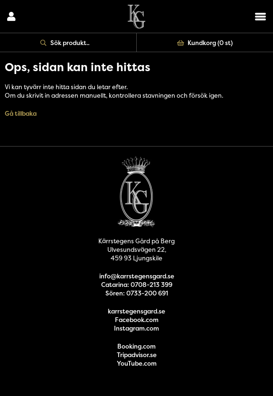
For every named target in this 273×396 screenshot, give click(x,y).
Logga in (11, 16)
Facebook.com (137, 319)
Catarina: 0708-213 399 (136, 284)
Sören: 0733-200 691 (136, 293)
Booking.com (136, 346)
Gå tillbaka (21, 113)
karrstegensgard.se (136, 311)
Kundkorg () (205, 42)
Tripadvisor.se (137, 354)
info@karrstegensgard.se (136, 276)
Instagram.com (136, 328)
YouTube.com (137, 363)
